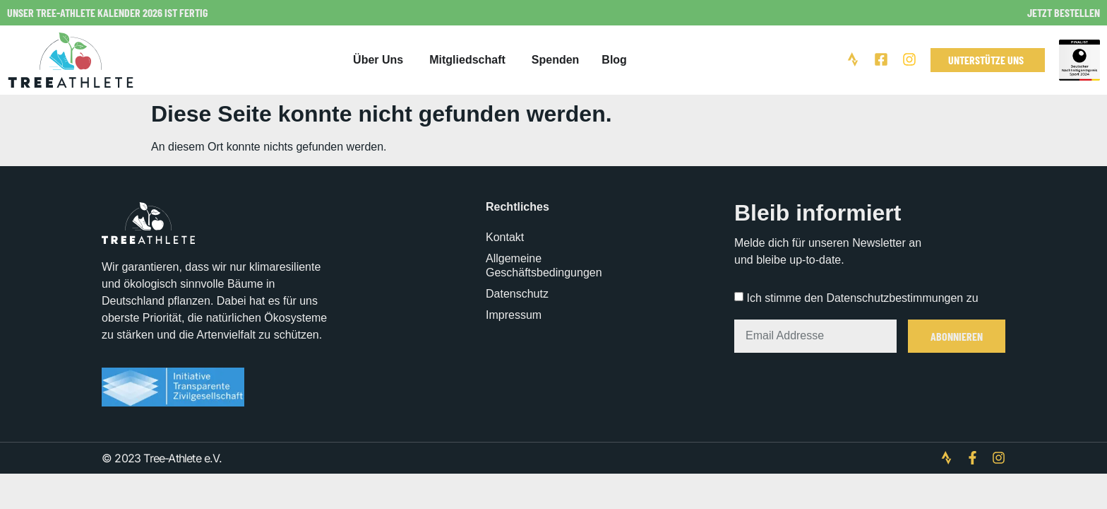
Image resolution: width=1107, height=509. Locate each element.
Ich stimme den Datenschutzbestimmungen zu (862, 298)
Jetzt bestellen (1063, 12)
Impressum (513, 315)
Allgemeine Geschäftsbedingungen (544, 265)
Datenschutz (517, 294)
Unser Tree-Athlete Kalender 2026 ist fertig (107, 12)
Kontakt (505, 237)
